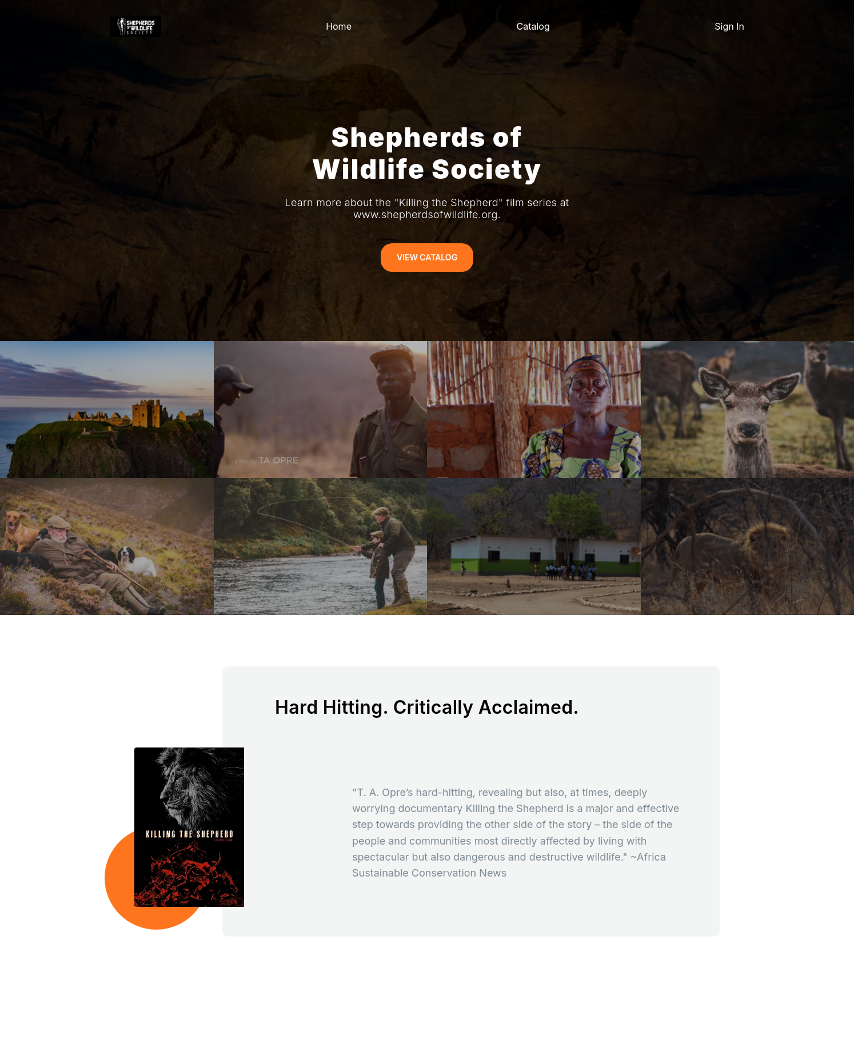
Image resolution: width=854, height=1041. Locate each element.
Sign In (729, 26)
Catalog (533, 26)
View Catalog (427, 257)
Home (339, 26)
